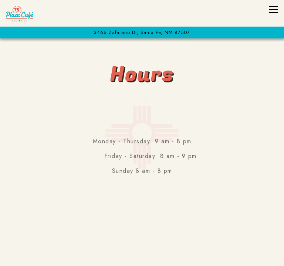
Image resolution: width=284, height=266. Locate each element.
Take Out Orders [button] (142, 236)
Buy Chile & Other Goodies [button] (142, 256)
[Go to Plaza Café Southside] (142, 32)
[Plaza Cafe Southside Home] (31, 13)
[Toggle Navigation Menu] (273, 9)
